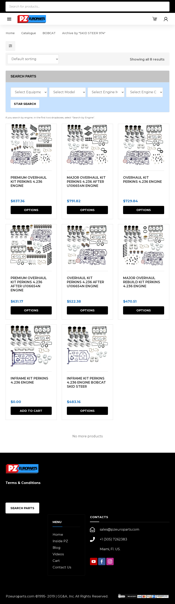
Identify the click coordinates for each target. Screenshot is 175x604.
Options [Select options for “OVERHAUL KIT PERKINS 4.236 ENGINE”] (143, 210)
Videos (58, 554)
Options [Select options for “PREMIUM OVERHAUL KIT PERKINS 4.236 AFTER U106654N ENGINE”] (31, 310)
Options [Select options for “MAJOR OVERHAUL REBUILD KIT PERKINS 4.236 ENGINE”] (143, 310)
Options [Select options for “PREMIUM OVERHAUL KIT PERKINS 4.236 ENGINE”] (31, 210)
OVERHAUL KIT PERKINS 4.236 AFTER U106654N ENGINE (85, 282)
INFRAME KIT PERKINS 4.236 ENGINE (29, 380)
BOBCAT (49, 33)
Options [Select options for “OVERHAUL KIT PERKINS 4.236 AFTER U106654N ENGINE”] (87, 310)
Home (10, 33)
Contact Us (62, 567)
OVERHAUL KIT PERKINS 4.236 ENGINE (142, 180)
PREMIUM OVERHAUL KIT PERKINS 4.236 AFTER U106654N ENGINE (29, 284)
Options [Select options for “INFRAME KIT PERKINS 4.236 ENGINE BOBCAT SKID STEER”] (87, 411)
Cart (56, 561)
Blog (56, 548)
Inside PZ (60, 541)
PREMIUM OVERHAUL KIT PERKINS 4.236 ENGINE (29, 182)
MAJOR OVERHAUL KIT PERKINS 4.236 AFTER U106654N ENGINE (86, 182)
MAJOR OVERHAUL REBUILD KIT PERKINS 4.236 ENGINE (141, 282)
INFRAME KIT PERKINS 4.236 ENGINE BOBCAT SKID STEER (86, 382)
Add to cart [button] (31, 411)
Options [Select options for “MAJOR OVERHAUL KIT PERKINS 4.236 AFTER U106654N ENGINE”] (87, 210)
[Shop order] (33, 59)
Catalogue (28, 33)
